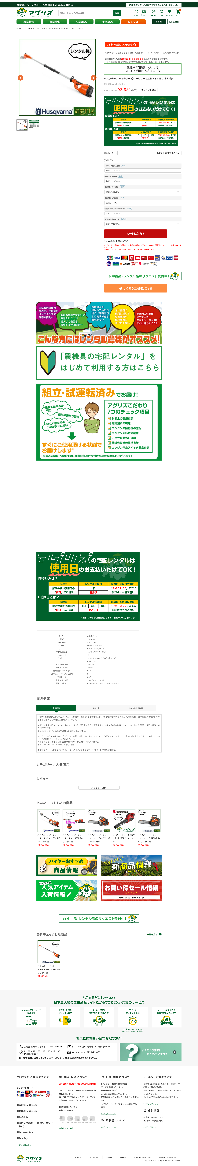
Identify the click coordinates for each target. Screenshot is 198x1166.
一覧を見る (152, 935)
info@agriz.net (103, 1047)
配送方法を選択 (114, 176)
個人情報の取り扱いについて (169, 1158)
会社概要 (114, 1158)
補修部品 (107, 22)
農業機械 (29, 22)
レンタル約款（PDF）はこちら (116, 241)
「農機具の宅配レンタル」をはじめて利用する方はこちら (142, 69)
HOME (18, 28)
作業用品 (81, 22)
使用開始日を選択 (115, 198)
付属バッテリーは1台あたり (118, 208)
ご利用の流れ (88, 1158)
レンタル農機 (29, 28)
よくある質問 (102, 1158)
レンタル (133, 22)
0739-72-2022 (54, 1047)
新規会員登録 (174, 22)
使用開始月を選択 (115, 187)
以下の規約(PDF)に (115, 219)
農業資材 (55, 22)
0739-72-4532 (94, 1053)
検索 (117, 13)
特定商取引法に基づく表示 (143, 1158)
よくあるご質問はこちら (135, 288)
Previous (20, 77)
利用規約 (125, 1158)
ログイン (159, 22)
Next (93, 77)
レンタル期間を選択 (115, 165)
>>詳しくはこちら (23, 1145)
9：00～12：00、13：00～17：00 (42, 1052)
